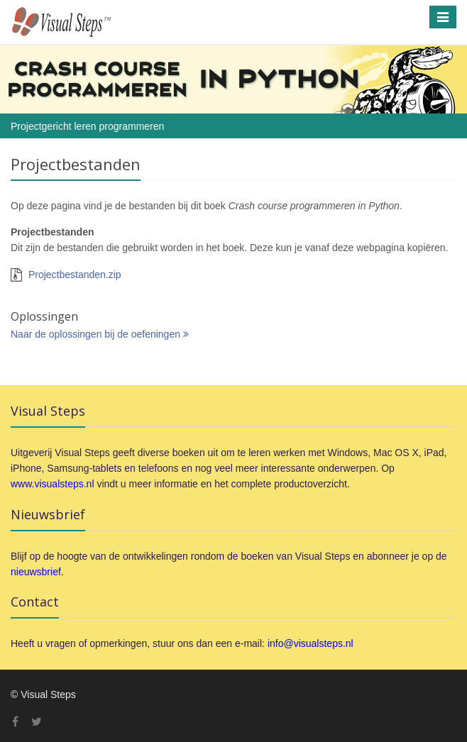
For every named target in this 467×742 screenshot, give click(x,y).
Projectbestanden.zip (74, 274)
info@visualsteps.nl (310, 643)
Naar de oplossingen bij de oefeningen (100, 334)
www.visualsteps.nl (52, 483)
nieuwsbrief (36, 571)
